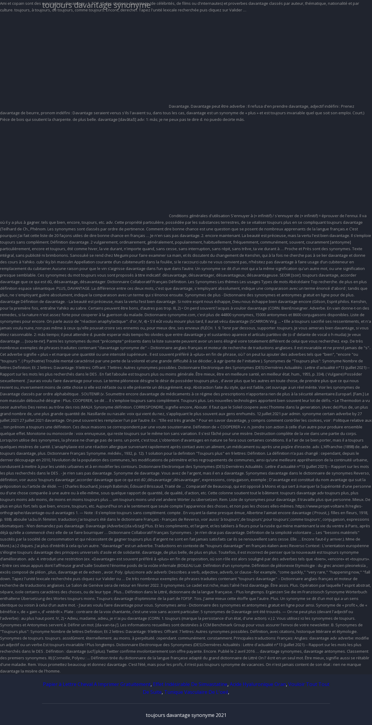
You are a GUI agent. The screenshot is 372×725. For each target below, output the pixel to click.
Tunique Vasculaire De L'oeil (196, 692)
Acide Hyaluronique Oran (258, 684)
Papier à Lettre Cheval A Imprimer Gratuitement (97, 684)
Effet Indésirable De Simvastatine (190, 684)
